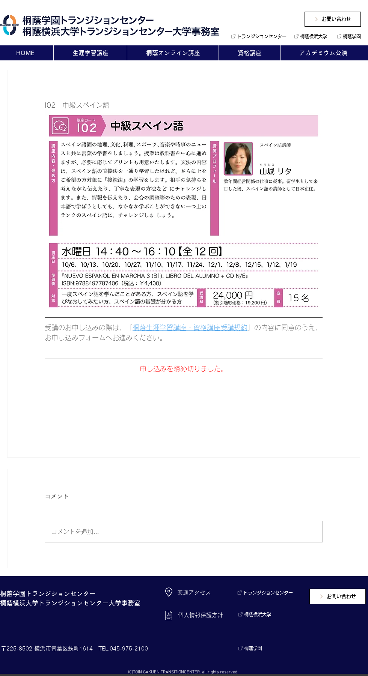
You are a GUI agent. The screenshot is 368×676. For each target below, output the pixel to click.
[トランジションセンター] (256, 36)
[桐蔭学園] (347, 36)
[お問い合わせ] (333, 19)
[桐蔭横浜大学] (309, 36)
